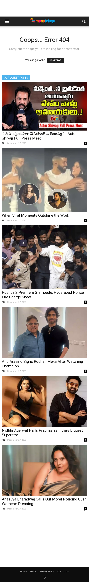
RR (3, 143)
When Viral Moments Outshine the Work (35, 215)
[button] (84, 21)
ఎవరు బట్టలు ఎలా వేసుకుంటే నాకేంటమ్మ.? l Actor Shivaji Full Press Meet (39, 135)
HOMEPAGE (55, 60)
